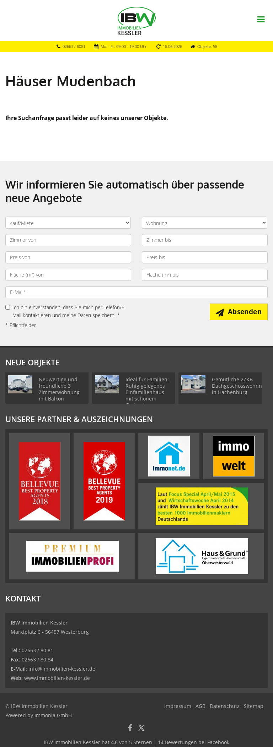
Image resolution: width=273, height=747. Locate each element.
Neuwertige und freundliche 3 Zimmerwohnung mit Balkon (59, 389)
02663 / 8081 (74, 46)
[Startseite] (137, 20)
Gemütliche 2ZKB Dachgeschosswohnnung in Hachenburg (241, 386)
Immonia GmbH (53, 715)
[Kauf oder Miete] (68, 223)
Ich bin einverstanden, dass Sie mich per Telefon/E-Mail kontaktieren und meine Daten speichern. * (65, 311)
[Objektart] (204, 223)
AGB (200, 706)
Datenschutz (225, 706)
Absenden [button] (245, 311)
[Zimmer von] (68, 240)
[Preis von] (68, 257)
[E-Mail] (136, 292)
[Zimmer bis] (205, 240)
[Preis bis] (205, 257)
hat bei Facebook (136, 742)
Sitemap (253, 706)
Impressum (177, 706)
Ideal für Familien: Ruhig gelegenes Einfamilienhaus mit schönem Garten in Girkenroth (147, 395)
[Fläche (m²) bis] (205, 275)
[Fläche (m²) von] (68, 275)
